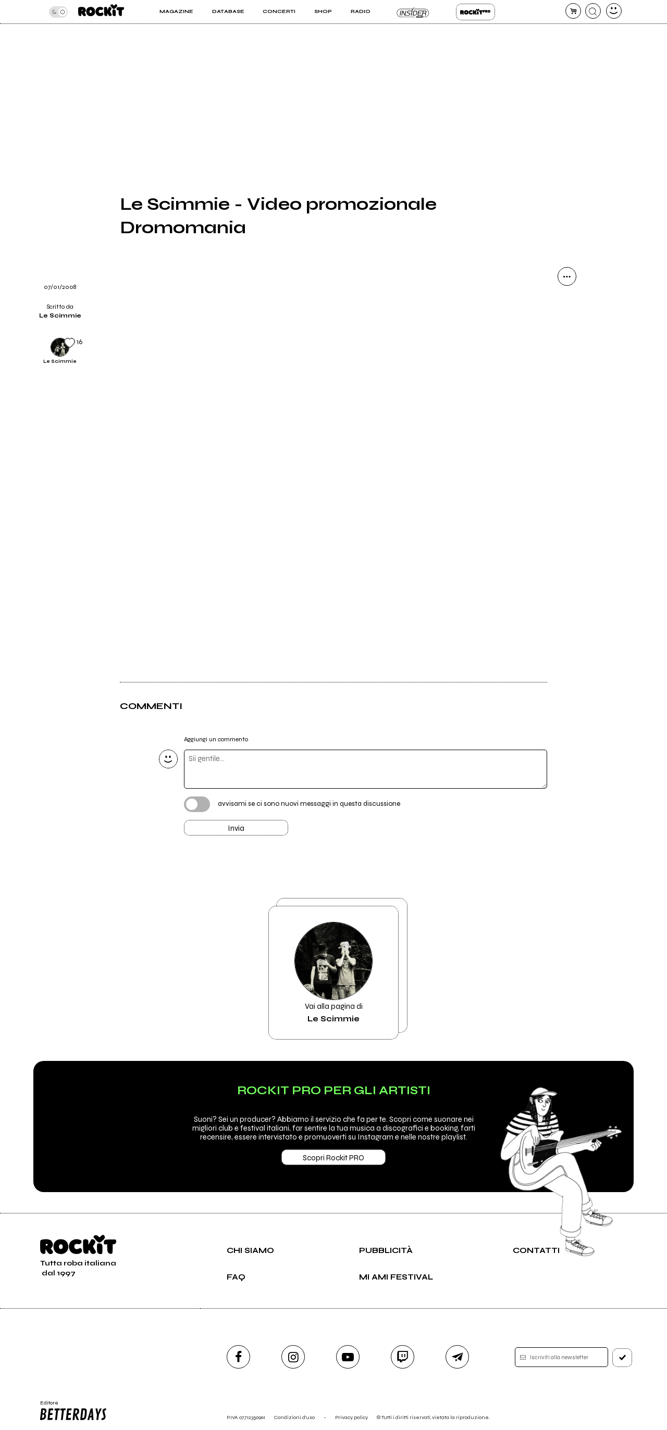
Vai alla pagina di (333, 972)
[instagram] (293, 1357)
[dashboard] (614, 11)
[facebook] (238, 1357)
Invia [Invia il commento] (236, 828)
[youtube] (348, 1357)
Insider (413, 12)
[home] (101, 11)
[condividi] (567, 276)
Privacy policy (351, 1417)
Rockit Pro (475, 12)
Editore (72, 1411)
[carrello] (573, 11)
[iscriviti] (622, 1357)
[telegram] (457, 1357)
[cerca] (593, 11)
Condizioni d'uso (294, 1417)
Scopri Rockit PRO (333, 1157)
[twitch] (402, 1357)
